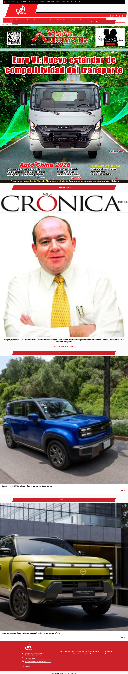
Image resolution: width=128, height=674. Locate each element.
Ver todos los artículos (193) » (64, 346)
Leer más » (122, 491)
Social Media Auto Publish (57, 673)
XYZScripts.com (73, 673)
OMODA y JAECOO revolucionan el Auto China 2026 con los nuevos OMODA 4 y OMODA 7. (51, 2)
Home (5, 20)
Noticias (11, 20)
